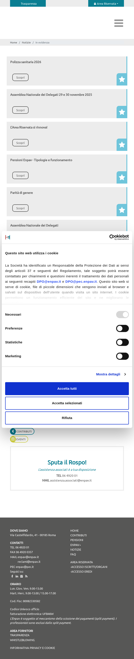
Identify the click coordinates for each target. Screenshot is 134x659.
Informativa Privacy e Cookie (32, 648)
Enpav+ (75, 545)
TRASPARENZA (19, 635)
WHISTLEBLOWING (22, 640)
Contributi (24, 431)
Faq (73, 554)
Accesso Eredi (81, 571)
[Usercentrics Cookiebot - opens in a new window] (109, 237)
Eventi (20, 439)
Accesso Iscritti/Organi (89, 567)
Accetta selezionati (67, 403)
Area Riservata (106, 3)
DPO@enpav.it (49, 281)
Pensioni (76, 540)
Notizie (26, 42)
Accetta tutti (67, 388)
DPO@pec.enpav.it (81, 281)
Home (13, 42)
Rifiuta (67, 418)
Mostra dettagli (108, 374)
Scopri (20, 77)
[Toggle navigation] (118, 23)
